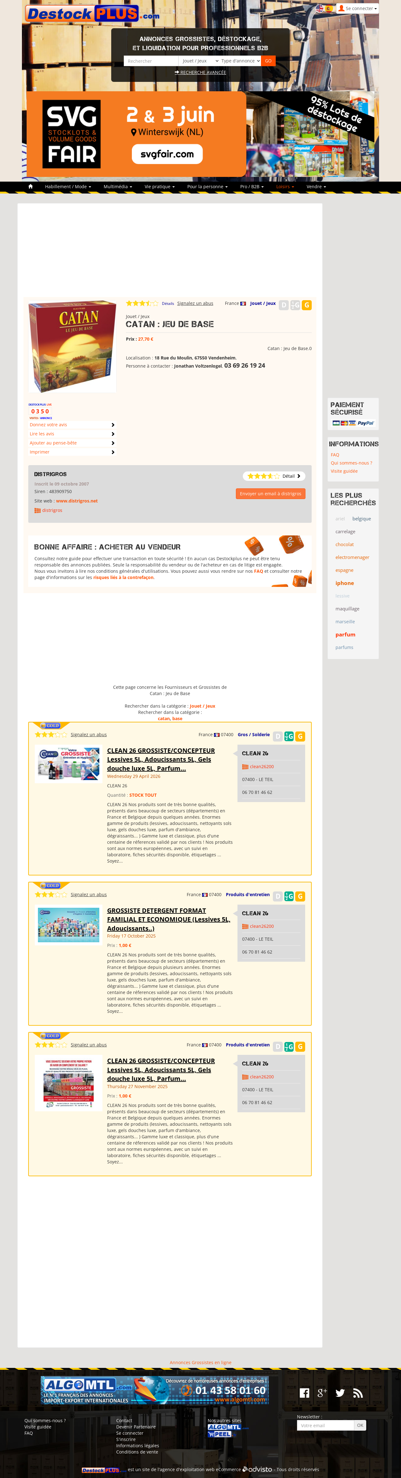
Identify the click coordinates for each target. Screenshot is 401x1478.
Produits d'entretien (248, 894)
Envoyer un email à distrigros (270, 494)
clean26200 (262, 766)
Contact (124, 1420)
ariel (340, 519)
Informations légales (137, 1446)
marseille (345, 622)
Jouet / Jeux (263, 303)
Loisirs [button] (285, 186)
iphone (345, 583)
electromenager (352, 557)
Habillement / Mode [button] (68, 186)
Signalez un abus (195, 303)
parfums (344, 647)
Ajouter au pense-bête (53, 443)
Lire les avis (42, 434)
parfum (346, 634)
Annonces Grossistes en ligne (201, 1362)
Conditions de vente (137, 1452)
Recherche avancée (200, 72)
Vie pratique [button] (160, 186)
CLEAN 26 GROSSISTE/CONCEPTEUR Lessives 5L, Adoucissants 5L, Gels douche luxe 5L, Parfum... (161, 759)
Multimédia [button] (118, 186)
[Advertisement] (169, 253)
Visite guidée (344, 471)
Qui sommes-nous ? (351, 463)
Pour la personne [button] (207, 186)
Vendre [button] (316, 186)
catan (164, 718)
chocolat (345, 544)
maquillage (347, 608)
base (177, 718)
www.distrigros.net (77, 501)
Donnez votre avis (48, 425)
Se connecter (129, 1433)
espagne (344, 570)
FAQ (258, 571)
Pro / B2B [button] (252, 186)
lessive (343, 596)
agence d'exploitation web (187, 1469)
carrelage (345, 531)
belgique (361, 518)
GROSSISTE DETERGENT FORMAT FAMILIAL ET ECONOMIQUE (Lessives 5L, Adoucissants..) (169, 919)
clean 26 (255, 753)
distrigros (50, 474)
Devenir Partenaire (136, 1427)
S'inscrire (126, 1439)
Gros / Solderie (254, 734)
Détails (168, 303)
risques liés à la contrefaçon (123, 577)
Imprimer (39, 452)
